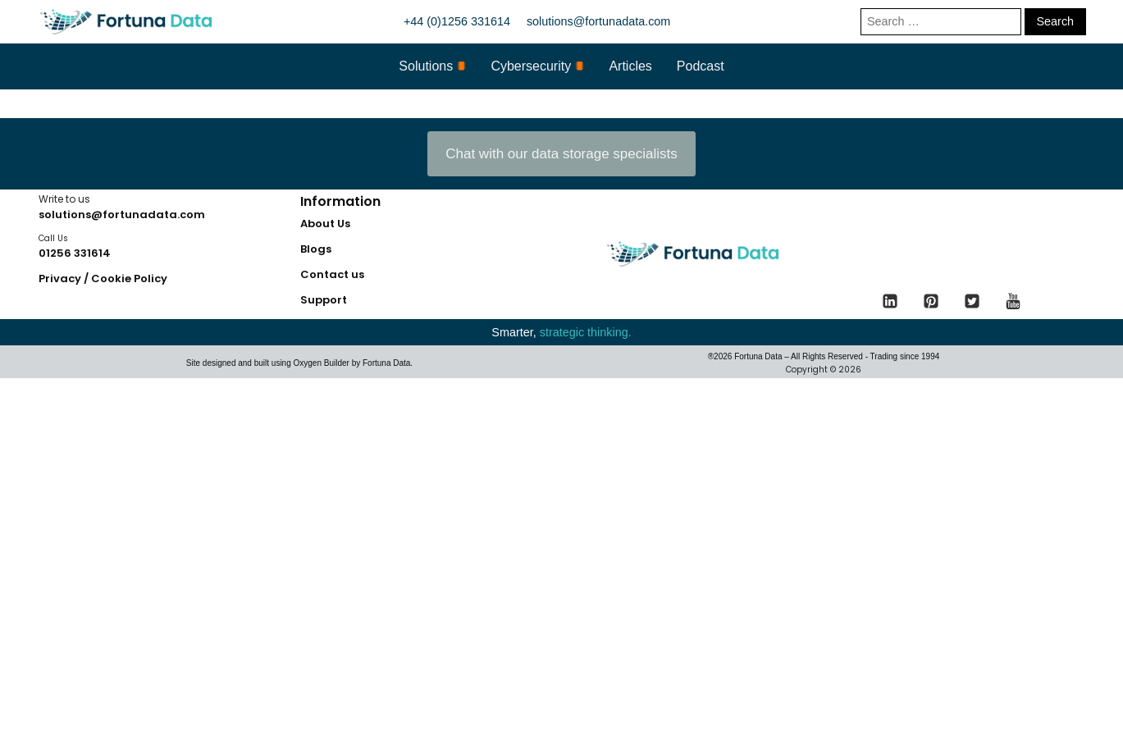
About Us (325, 223)
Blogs (315, 249)
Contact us (332, 274)
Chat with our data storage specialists (561, 154)
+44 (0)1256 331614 (457, 21)
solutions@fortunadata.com (598, 21)
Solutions (432, 66)
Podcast (700, 66)
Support (323, 300)
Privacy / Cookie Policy (103, 278)
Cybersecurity (537, 66)
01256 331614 (75, 253)
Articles (630, 66)
